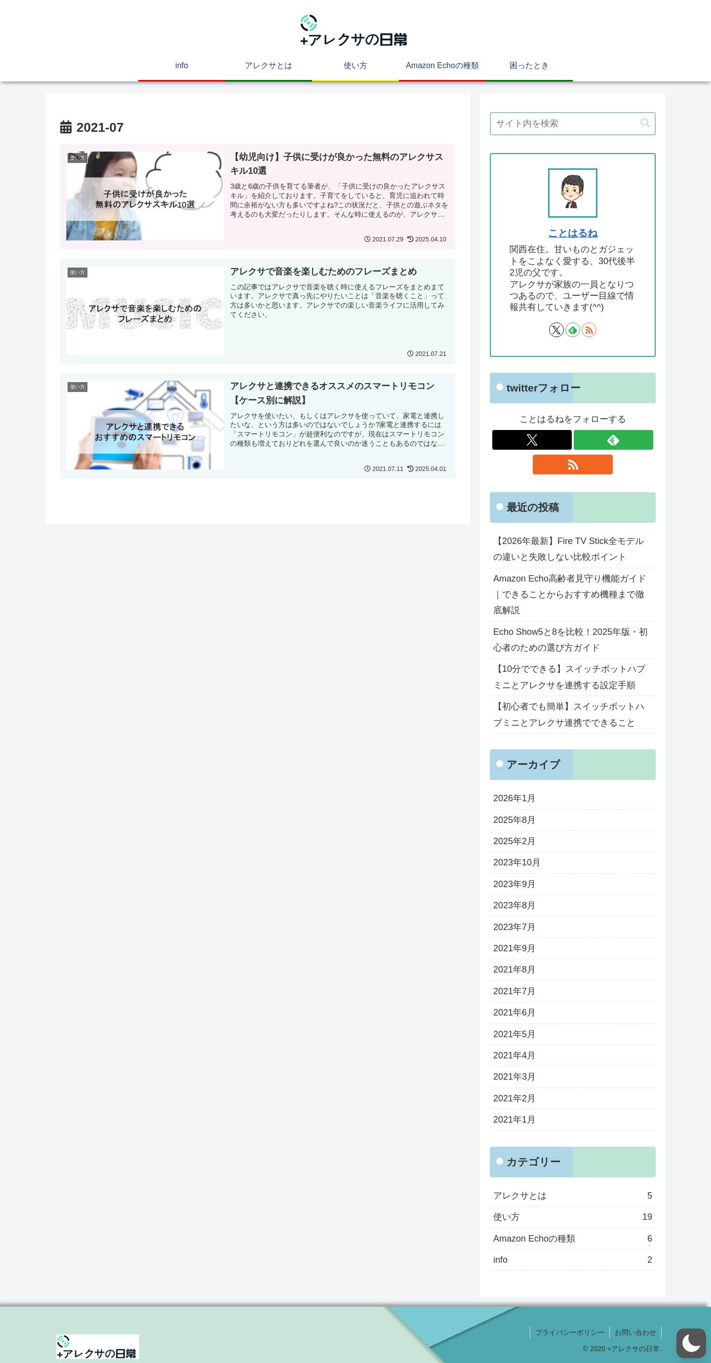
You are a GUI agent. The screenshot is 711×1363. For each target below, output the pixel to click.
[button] (645, 123)
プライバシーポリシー (569, 1332)
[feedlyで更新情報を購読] (572, 329)
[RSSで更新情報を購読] (589, 329)
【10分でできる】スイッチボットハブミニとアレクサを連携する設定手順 (569, 677)
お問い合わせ (635, 1332)
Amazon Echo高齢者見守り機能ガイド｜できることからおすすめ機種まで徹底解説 (569, 595)
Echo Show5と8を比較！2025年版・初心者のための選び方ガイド (570, 640)
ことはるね (572, 233)
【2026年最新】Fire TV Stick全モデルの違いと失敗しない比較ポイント (568, 549)
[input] (573, 123)
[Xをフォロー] (556, 329)
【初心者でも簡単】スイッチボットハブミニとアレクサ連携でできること (568, 714)
